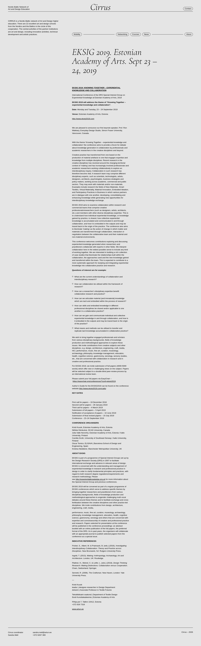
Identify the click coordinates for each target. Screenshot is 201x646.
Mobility (77, 34)
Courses (135, 34)
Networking (122, 34)
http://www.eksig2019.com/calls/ (92, 388)
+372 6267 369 (39, 635)
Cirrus (100, 7)
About (188, 34)
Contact (188, 9)
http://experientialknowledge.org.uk (90, 479)
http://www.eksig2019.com (83, 119)
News (146, 34)
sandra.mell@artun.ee (42, 632)
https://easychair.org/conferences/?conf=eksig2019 (94, 381)
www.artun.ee (78, 609)
